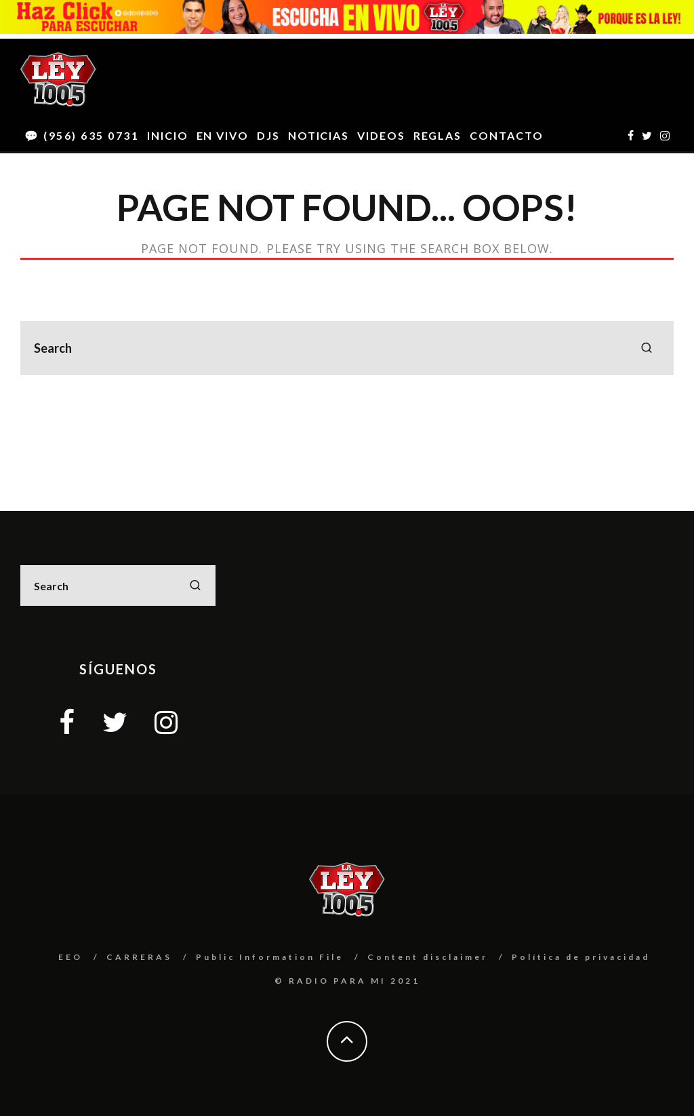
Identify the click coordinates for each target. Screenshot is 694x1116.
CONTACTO (506, 135)
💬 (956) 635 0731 (81, 135)
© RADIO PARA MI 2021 (347, 981)
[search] (646, 348)
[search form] (347, 348)
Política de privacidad (581, 957)
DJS (268, 135)
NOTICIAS (318, 135)
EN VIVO (223, 135)
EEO (70, 957)
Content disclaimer (427, 957)
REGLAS (437, 135)
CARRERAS (139, 957)
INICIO (167, 135)
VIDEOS (381, 135)
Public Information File (270, 957)
